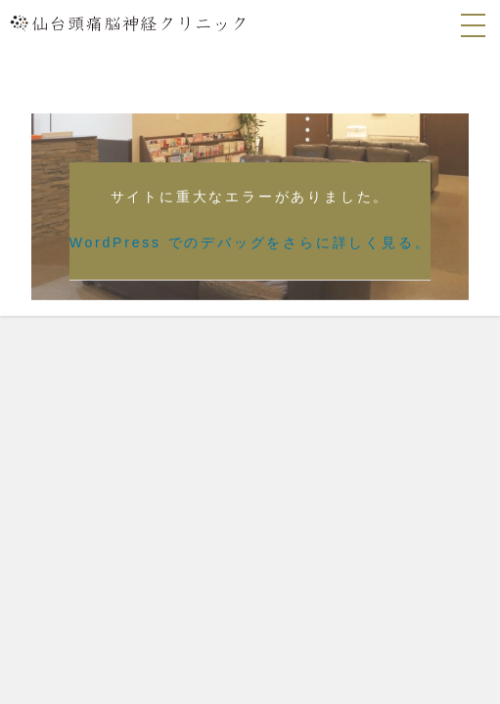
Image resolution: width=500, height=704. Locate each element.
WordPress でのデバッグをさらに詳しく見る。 (250, 242)
